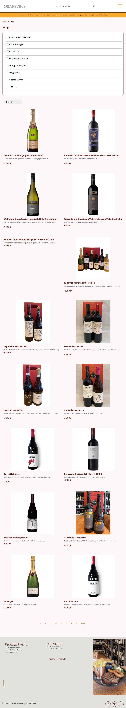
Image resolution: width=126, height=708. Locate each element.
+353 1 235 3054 (63, 6)
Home (4, 21)
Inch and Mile (31, 703)
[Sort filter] (13, 102)
